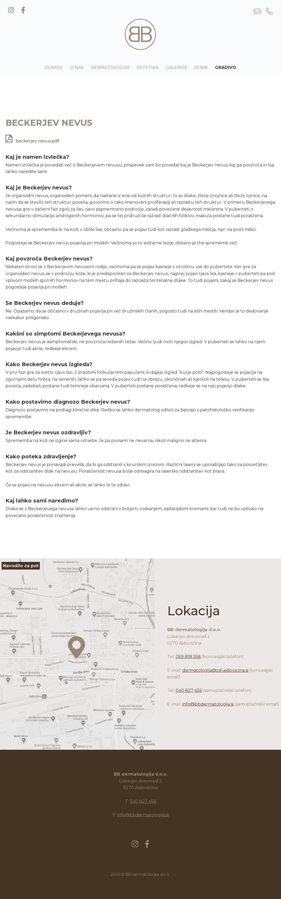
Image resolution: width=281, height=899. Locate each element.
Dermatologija (110, 67)
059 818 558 (188, 656)
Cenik (201, 67)
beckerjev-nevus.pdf (32, 140)
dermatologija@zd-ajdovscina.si (215, 670)
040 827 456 (189, 690)
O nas (77, 67)
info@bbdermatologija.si (208, 704)
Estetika (147, 67)
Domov (54, 67)
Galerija (176, 67)
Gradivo (225, 67)
